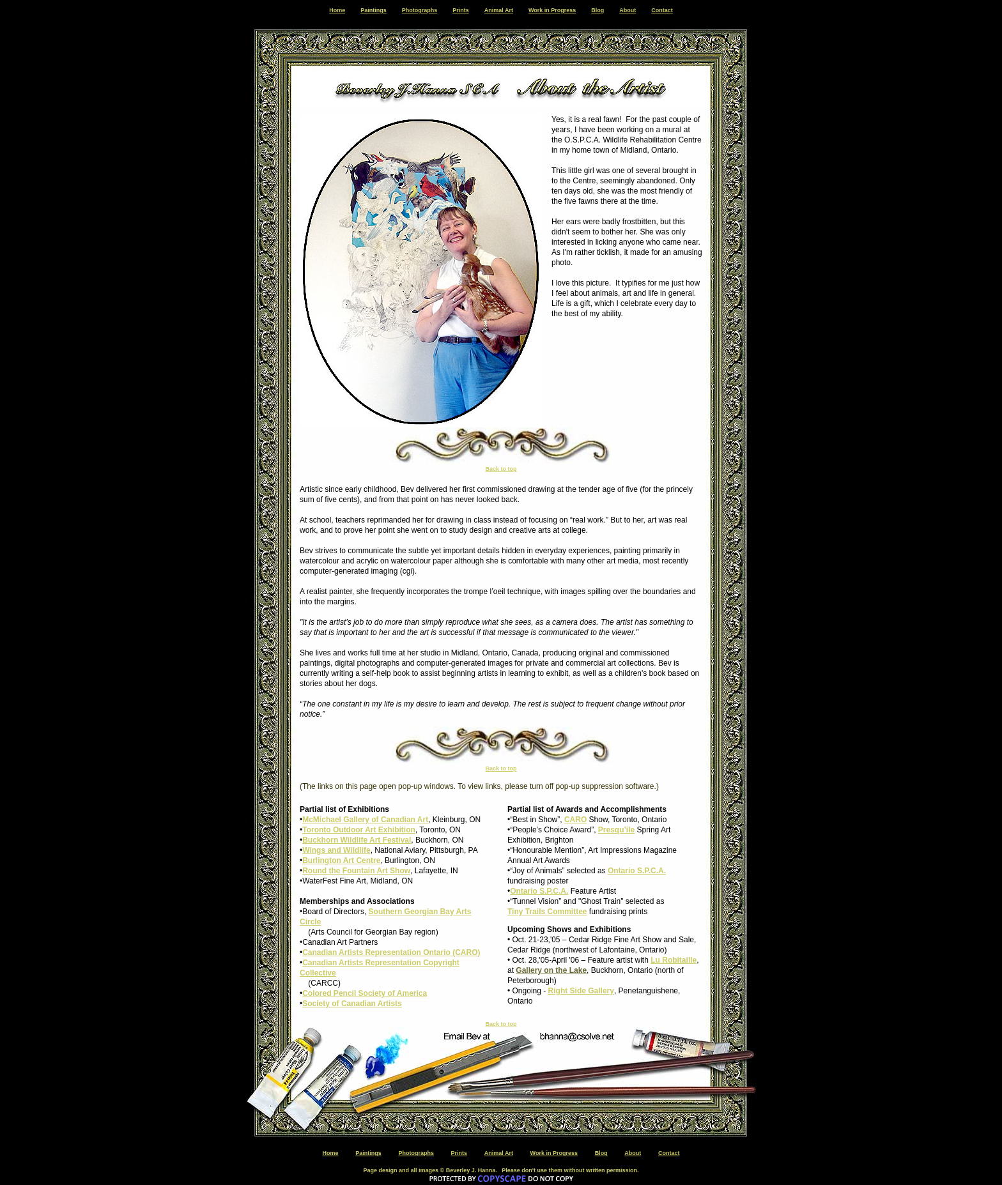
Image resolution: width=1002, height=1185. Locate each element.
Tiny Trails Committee (547, 911)
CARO (575, 819)
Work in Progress (552, 10)
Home (337, 10)
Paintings (373, 10)
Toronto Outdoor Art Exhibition (358, 829)
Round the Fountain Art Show (356, 870)
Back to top (500, 469)
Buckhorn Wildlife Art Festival (356, 840)
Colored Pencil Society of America (364, 993)
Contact (662, 10)
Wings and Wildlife (336, 850)
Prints (460, 10)
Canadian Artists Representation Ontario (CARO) (391, 952)
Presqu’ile (616, 829)
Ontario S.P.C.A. (637, 870)
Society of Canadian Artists (352, 1003)
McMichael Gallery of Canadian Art (365, 819)
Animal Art (498, 10)
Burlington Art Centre (341, 860)
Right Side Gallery (581, 990)
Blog (597, 10)
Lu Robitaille (674, 960)
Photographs (420, 10)
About (627, 10)
